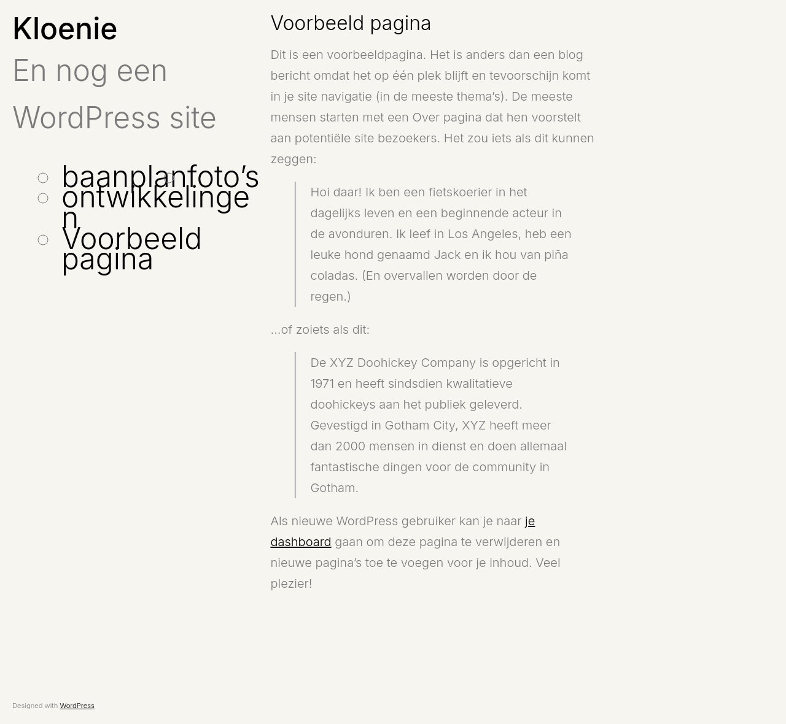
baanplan (124, 176)
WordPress (77, 705)
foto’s (223, 176)
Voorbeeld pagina (131, 248)
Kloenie (64, 28)
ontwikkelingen (155, 207)
